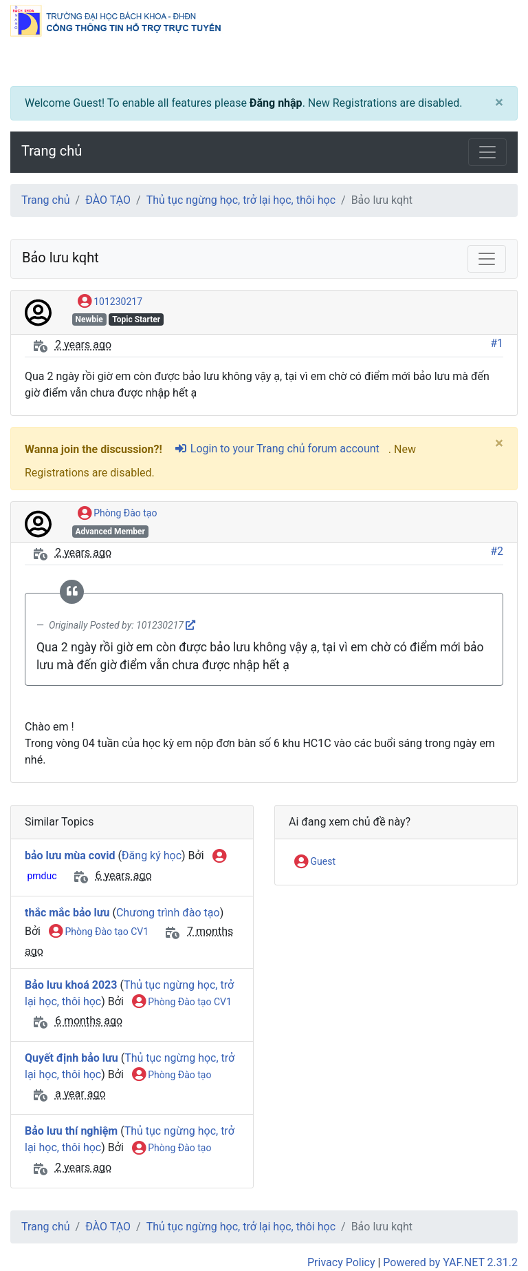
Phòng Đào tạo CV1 (98, 932)
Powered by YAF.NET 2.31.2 (450, 1262)
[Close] (499, 103)
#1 (496, 343)
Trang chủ (51, 151)
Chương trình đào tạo (168, 912)
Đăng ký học (152, 855)
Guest (315, 862)
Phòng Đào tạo (117, 513)
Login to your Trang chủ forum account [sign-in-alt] (277, 448)
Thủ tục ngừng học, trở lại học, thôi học (241, 200)
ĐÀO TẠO (108, 200)
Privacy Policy (341, 1262)
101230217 (110, 302)
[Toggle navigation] (487, 152)
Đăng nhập (276, 102)
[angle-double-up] (490, 1228)
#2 (496, 551)
